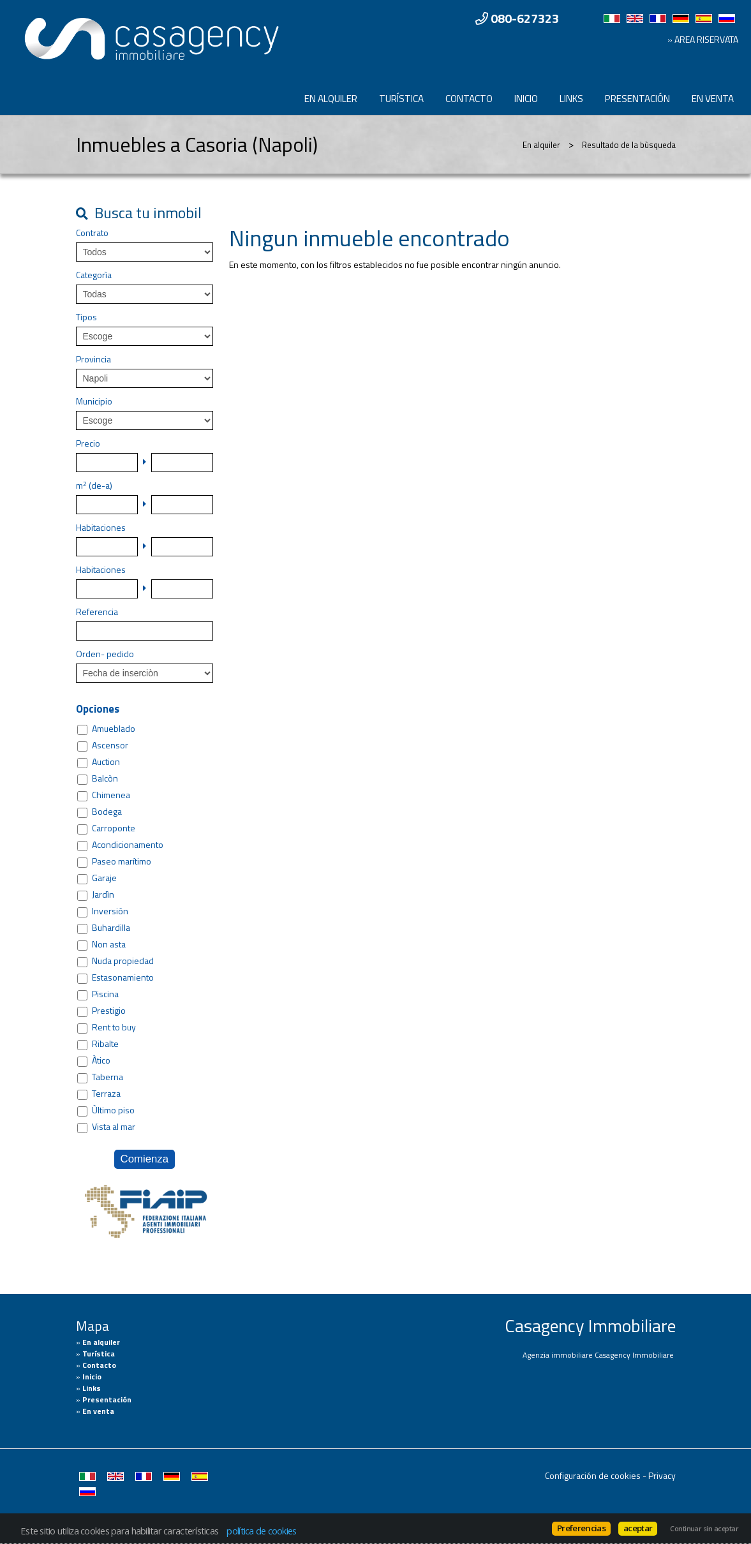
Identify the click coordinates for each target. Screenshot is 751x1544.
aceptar (637, 1528)
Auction (106, 761)
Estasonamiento (123, 977)
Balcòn (105, 778)
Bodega (107, 811)
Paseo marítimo (121, 861)
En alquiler (330, 98)
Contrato (92, 232)
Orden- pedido (105, 654)
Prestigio (109, 1010)
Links (571, 98)
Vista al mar (113, 1126)
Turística (401, 98)
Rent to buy (114, 1027)
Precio (88, 443)
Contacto (469, 98)
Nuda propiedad (123, 960)
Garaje (104, 878)
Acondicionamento (127, 844)
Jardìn (103, 894)
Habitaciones (101, 527)
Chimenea (111, 795)
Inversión (110, 911)
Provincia (93, 359)
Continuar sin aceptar (704, 1528)
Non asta (109, 944)
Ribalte (105, 1043)
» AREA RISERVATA (702, 39)
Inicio (526, 98)
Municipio (94, 401)
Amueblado (113, 728)
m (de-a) (94, 485)
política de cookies (261, 1530)
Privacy (662, 1475)
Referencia (97, 611)
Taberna (107, 1077)
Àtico (101, 1060)
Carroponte (113, 828)
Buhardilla (111, 927)
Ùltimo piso (113, 1110)
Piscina (105, 994)
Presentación (637, 98)
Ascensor (110, 745)
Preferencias (581, 1528)
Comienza (145, 1159)
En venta (713, 98)
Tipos (86, 317)
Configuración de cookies (593, 1475)
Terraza (106, 1093)
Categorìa (94, 275)
